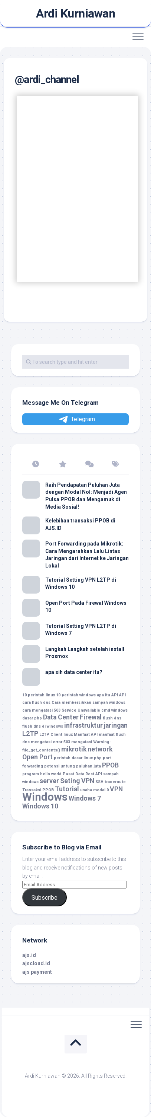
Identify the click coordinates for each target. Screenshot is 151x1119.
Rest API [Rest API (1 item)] (93, 774)
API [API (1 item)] (122, 695)
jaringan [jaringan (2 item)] (116, 725)
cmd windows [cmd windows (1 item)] (114, 710)
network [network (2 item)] (100, 749)
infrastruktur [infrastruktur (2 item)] (83, 725)
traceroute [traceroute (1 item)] (115, 781)
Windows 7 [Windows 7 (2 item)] (85, 798)
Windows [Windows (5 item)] (45, 797)
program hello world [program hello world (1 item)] (42, 774)
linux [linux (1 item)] (68, 734)
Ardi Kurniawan (75, 13)
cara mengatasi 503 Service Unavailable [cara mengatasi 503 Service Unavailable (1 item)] (61, 710)
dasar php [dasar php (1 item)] (32, 718)
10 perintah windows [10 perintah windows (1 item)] (76, 695)
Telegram (76, 419)
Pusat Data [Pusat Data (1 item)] (73, 774)
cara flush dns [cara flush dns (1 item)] (36, 702)
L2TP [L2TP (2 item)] (30, 733)
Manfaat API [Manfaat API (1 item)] (86, 734)
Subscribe (45, 897)
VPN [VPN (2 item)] (116, 789)
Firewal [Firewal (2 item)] (91, 717)
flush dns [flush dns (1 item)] (112, 718)
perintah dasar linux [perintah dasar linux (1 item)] (73, 758)
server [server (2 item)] (49, 781)
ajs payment (37, 972)
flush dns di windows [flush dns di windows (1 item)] (42, 726)
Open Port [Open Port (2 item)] (37, 757)
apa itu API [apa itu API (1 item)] (107, 695)
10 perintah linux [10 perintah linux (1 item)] (38, 695)
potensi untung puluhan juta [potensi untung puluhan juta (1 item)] (72, 766)
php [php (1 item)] (98, 758)
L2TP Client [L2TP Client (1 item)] (50, 734)
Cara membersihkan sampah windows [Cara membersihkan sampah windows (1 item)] (88, 702)
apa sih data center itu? (73, 672)
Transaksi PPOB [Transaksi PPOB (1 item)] (38, 790)
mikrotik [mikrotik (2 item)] (73, 749)
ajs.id (29, 955)
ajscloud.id (36, 963)
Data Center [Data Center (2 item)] (61, 717)
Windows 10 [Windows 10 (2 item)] (40, 806)
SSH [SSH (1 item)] (99, 781)
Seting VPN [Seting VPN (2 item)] (77, 781)
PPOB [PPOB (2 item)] (110, 765)
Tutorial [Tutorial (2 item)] (67, 789)
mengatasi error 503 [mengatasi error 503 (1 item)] (50, 742)
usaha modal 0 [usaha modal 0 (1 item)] (94, 790)
